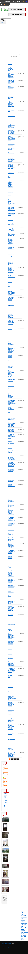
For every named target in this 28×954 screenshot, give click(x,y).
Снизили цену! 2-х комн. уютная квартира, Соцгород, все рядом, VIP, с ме (11, 525)
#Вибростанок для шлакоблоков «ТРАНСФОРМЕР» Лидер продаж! (12, 229)
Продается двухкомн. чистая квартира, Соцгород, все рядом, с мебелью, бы (11, 656)
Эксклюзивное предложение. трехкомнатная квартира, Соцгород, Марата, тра (11, 532)
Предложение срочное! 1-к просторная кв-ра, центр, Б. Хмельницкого (11, 616)
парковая (23, 921)
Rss (5, 782)
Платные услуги (5, 796)
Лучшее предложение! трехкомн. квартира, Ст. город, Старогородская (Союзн (11, 594)
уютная (23, 920)
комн (22, 911)
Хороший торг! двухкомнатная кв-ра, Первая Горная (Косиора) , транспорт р (11, 307)
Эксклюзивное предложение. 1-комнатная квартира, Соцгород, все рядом (11, 299)
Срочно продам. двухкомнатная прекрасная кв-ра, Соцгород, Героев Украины (11, 623)
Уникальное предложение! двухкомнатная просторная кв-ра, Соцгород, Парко (11, 322)
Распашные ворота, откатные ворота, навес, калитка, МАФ (11, 132)
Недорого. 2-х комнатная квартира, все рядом (11, 539)
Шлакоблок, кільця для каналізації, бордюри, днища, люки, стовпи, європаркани (11, 159)
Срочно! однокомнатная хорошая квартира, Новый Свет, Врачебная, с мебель (11, 292)
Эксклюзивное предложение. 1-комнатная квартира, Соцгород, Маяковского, (11, 512)
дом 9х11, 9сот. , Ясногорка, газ (11, 683)
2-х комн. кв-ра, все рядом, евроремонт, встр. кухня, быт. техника (11, 436)
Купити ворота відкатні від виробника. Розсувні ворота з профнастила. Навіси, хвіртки (11, 125)
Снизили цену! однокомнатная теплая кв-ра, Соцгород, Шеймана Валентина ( (11, 471)
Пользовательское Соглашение (7, 808)
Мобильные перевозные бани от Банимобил (11, 234)
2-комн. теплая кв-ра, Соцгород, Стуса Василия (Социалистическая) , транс (12, 566)
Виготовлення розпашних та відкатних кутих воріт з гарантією (11, 209)
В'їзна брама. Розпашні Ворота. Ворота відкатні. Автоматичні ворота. (11, 194)
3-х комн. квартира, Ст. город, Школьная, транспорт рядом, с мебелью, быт (11, 677)
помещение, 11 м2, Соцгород (11, 481)
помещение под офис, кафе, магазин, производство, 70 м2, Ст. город (11, 330)
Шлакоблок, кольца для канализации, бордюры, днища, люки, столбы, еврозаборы (11, 166)
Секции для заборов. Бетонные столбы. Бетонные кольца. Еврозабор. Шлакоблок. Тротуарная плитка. (10, 184)
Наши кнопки (5, 798)
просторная (24, 923)
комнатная (23, 924)
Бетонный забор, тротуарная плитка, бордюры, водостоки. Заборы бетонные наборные (11, 147)
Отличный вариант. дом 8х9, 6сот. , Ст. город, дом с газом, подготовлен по (11, 424)
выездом (23, 918)
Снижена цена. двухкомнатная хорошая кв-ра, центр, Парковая (11, 255)
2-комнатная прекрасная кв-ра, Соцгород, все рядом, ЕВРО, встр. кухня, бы (11, 464)
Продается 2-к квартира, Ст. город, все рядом (11, 493)
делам (22, 929)
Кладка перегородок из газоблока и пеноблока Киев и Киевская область (11, 96)
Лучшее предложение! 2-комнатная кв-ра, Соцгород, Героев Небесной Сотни (11, 277)
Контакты (6, 793)
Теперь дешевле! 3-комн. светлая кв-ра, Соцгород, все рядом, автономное (11, 747)
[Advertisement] (14, 36)
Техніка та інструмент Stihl (11, 153)
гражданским (24, 932)
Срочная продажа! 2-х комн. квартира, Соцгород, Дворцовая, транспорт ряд (11, 704)
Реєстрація (19, 1)
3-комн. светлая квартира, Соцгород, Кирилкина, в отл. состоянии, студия (11, 712)
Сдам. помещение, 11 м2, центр (11, 505)
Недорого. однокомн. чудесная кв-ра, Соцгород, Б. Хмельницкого (11, 443)
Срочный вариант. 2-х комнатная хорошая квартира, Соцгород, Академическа (11, 573)
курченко (23, 915)
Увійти (13, 1)
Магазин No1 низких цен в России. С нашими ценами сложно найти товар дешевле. (11, 222)
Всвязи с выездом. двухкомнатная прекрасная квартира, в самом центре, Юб (11, 410)
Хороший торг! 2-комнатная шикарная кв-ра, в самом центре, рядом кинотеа (11, 754)
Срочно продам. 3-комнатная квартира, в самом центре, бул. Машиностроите (11, 643)
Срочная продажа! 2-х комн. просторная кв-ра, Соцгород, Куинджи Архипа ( (11, 486)
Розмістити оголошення (5, 771)
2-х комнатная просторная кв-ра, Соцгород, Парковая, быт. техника (11, 388)
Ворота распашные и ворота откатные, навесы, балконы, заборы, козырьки (11, 138)
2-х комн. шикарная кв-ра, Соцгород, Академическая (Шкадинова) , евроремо (11, 350)
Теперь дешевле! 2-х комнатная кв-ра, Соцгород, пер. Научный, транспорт (11, 670)
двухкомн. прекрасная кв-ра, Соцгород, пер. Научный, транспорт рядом (11, 457)
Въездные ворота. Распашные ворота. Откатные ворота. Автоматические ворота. (11, 201)
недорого (23, 927)
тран (22, 926)
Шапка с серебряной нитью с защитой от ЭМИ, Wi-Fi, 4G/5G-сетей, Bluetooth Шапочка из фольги (11, 67)
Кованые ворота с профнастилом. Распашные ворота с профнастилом (11, 118)
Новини (4, 778)
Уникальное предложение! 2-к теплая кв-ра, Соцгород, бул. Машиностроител (11, 663)
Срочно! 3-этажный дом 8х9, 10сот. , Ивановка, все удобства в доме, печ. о (11, 284)
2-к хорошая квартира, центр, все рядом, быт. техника (11, 586)
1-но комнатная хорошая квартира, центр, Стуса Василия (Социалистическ (11, 249)
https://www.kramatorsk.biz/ (7, 943)
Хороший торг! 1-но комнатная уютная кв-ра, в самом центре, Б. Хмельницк (11, 381)
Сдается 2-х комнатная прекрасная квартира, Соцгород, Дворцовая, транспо (10, 241)
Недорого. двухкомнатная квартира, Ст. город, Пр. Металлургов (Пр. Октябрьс (11, 608)
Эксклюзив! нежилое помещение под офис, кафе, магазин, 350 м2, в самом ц (11, 636)
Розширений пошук (3, 22)
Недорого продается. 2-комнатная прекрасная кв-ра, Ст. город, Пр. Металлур (11, 558)
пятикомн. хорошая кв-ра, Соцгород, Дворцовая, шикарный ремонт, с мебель (11, 499)
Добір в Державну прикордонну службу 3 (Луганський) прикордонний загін (11, 104)
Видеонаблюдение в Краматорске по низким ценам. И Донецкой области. (11, 741)
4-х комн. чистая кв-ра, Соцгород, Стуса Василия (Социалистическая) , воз (12, 402)
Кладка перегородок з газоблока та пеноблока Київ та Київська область (11, 88)
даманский (24, 917)
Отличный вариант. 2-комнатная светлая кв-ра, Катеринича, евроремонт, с (11, 270)
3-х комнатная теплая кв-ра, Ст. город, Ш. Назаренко (11, 552)
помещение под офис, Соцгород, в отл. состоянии (11, 430)
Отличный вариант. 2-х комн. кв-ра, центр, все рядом (11, 336)
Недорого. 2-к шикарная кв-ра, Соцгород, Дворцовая (11, 580)
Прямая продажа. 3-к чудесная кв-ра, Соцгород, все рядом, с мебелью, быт (11, 342)
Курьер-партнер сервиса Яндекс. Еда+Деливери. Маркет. (11, 81)
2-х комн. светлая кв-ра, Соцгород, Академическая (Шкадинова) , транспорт (11, 365)
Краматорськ (7, 1)
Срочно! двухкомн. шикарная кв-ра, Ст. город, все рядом (11, 601)
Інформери (5, 781)
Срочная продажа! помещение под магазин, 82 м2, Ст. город (11, 545)
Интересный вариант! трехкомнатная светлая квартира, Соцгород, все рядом (11, 373)
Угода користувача (11, 947)
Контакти (5, 785)
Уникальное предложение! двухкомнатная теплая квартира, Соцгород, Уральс (11, 417)
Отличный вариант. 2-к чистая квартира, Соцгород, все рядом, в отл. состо (11, 262)
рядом (22, 933)
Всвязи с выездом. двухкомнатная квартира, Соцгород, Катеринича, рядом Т (11, 727)
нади (22, 914)
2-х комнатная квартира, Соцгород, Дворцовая (11, 629)
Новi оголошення (5, 768)
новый (22, 939)
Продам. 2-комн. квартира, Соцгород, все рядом (11, 734)
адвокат (23, 930)
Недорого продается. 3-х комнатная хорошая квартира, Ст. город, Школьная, (11, 314)
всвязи (22, 912)
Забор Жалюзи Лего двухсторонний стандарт (11, 111)
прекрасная (24, 936)
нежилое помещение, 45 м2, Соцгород (11, 650)
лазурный (23, 935)
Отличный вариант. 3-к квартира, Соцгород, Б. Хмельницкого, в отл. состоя (11, 450)
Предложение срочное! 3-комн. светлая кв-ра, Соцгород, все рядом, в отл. (11, 719)
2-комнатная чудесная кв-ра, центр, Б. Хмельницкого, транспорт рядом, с (11, 689)
